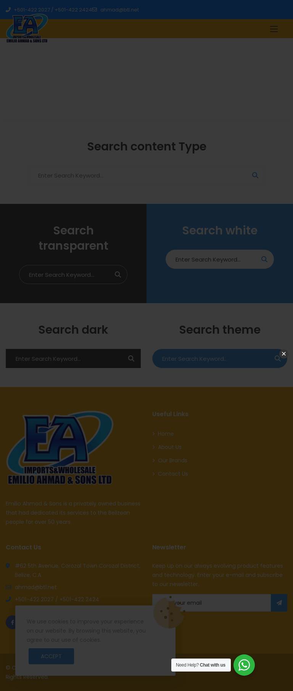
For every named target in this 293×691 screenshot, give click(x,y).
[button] (273, 29)
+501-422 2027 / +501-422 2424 (49, 9)
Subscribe (279, 603)
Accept (51, 656)
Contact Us (173, 474)
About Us (170, 447)
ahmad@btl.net (115, 9)
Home (228, 81)
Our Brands (172, 460)
